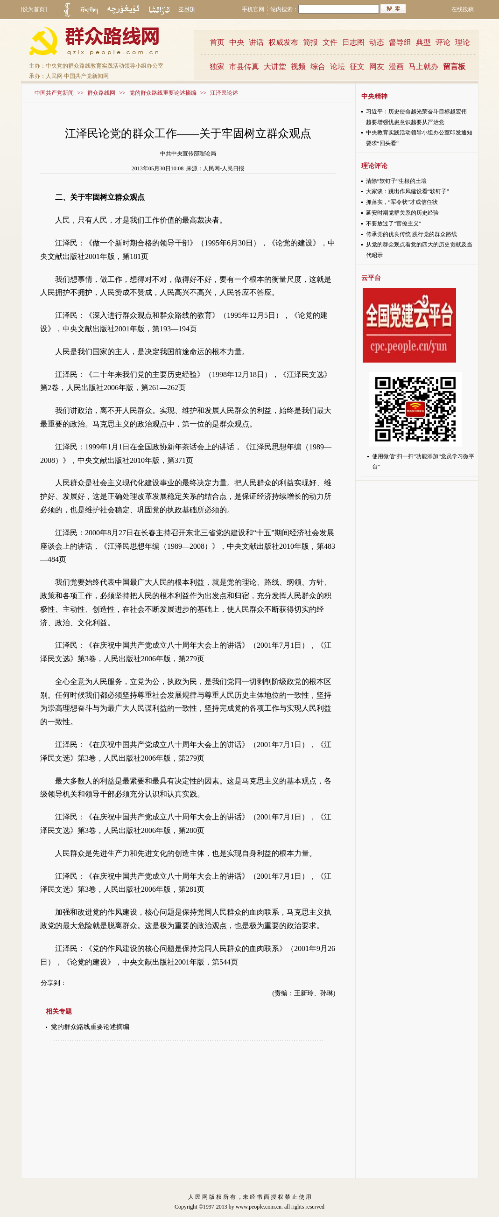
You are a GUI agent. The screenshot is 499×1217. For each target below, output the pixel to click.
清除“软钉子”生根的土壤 (396, 181)
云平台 (371, 277)
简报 (310, 42)
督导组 (400, 42)
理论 (462, 42)
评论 (443, 42)
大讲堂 (275, 66)
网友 (376, 66)
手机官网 (253, 9)
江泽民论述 (224, 93)
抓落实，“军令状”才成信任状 (402, 202)
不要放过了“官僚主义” (394, 223)
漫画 (396, 66)
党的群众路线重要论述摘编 (163, 93)
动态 (376, 42)
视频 (298, 66)
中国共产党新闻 (54, 93)
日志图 (353, 42)
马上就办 (423, 66)
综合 (317, 66)
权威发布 (283, 42)
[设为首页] (34, 9)
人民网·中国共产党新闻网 (77, 76)
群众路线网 (101, 93)
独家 (217, 66)
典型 (423, 42)
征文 (357, 66)
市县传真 (244, 66)
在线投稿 (462, 9)
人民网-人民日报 (223, 168)
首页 (217, 42)
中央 (236, 42)
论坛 (337, 66)
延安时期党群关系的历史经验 (402, 213)
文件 (330, 42)
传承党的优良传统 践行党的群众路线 (411, 234)
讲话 (256, 42)
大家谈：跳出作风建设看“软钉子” (408, 191)
